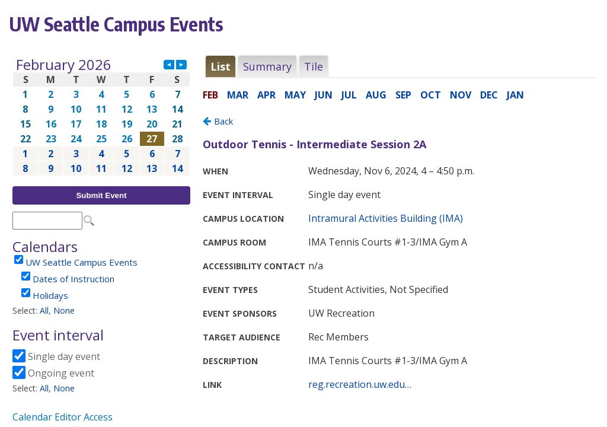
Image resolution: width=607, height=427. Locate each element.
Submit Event (101, 195)
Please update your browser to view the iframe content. (101, 116)
